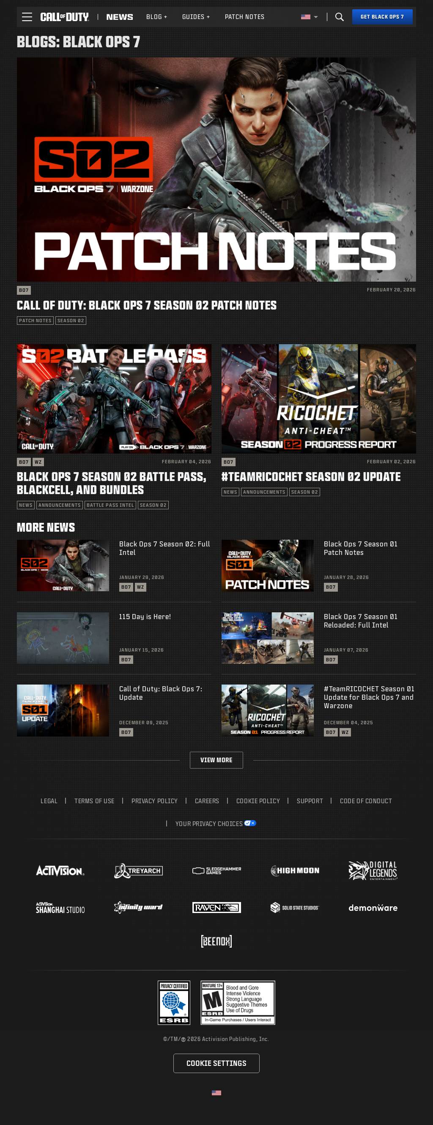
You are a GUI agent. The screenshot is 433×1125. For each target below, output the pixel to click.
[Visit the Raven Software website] (216, 907)
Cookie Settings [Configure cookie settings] (216, 1063)
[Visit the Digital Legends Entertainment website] (373, 870)
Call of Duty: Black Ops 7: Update (161, 693)
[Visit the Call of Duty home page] (65, 17)
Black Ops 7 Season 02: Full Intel (164, 548)
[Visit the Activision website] (60, 871)
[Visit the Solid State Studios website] (295, 907)
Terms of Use (94, 801)
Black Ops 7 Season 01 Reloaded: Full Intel (361, 620)
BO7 (24, 290)
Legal (49, 801)
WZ (38, 462)
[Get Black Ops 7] (382, 16)
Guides (196, 17)
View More (216, 760)
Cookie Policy (258, 801)
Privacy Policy (155, 801)
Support (310, 801)
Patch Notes (245, 17)
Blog (157, 17)
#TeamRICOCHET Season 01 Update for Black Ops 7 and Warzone (369, 697)
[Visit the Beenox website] (216, 941)
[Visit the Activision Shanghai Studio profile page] (60, 907)
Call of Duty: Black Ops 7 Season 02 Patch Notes (147, 304)
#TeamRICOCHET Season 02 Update (311, 476)
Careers (207, 801)
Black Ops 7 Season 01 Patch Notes (361, 548)
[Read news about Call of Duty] (120, 17)
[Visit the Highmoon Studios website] (295, 871)
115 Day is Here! (145, 616)
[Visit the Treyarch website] (138, 870)
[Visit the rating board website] (237, 1003)
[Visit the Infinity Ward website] (138, 907)
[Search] (339, 17)
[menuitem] (157, 17)
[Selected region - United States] (309, 17)
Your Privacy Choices (209, 824)
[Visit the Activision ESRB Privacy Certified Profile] (174, 1003)
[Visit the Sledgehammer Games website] (216, 871)
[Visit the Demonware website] (373, 907)
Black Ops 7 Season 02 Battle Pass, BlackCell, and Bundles (111, 483)
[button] (27, 17)
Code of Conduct (366, 801)
